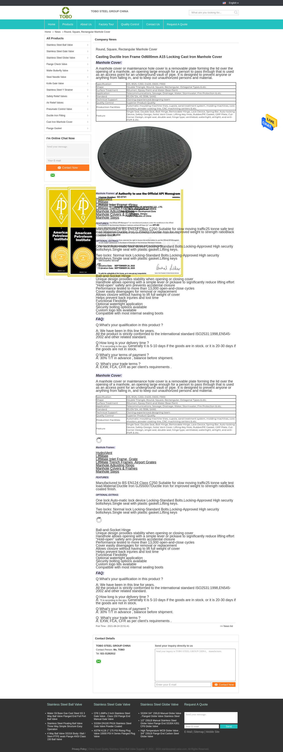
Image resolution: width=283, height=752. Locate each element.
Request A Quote (177, 24)
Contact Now (68, 167)
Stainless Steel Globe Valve (60, 57)
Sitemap (199, 731)
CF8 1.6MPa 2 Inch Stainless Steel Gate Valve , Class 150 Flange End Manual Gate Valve (112, 716)
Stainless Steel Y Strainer (59, 89)
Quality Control (130, 24)
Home (51, 24)
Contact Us (153, 24)
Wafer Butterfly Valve (57, 70)
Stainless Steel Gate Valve (60, 51)
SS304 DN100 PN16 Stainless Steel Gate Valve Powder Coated (112, 725)
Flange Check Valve (56, 64)
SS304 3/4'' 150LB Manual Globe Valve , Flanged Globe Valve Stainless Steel (161, 715)
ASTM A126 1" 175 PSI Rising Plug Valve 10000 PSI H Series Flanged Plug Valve (114, 733)
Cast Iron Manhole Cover (59, 122)
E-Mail (188, 731)
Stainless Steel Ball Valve (59, 45)
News (58, 32)
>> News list (226, 626)
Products (67, 24)
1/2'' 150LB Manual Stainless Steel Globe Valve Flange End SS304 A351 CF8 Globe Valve (160, 723)
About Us (86, 24)
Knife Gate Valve (55, 83)
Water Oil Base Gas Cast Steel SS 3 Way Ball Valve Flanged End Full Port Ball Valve (66, 716)
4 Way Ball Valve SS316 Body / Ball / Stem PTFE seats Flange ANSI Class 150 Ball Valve (66, 736)
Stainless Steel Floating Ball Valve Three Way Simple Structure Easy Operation (64, 726)
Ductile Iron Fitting (55, 115)
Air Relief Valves (54, 102)
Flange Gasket (54, 128)
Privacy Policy (79, 749)
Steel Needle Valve (56, 77)
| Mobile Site (211, 731)
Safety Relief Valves (56, 96)
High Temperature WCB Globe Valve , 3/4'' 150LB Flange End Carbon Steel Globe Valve (160, 733)
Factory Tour (106, 24)
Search (236, 12)
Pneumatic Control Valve (59, 109)
